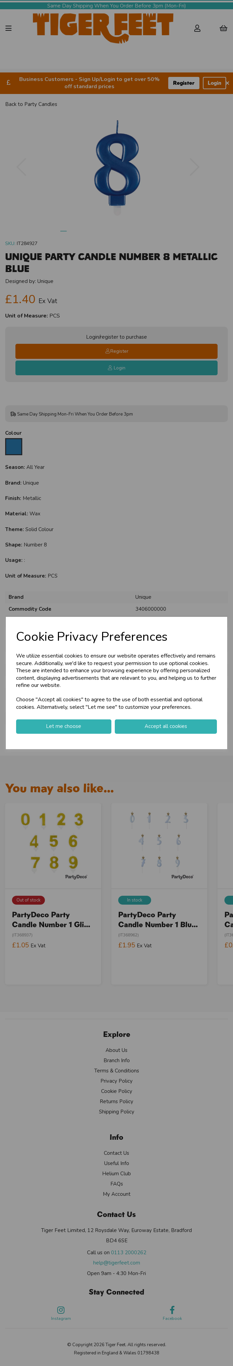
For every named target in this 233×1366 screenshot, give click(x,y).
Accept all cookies (166, 726)
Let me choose (63, 726)
